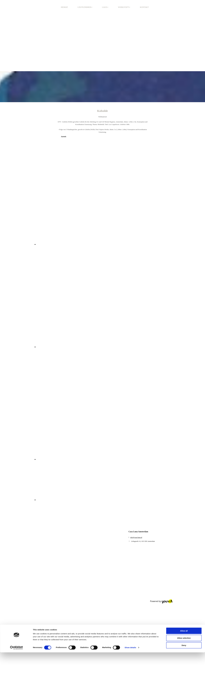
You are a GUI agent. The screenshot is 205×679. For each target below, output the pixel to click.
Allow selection (184, 506)
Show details (130, 516)
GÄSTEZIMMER (84, 7)
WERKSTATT (123, 7)
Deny (184, 513)
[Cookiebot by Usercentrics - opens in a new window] (16, 516)
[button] (63, 136)
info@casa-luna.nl (136, 537)
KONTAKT (144, 7)
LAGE (104, 7)
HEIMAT (64, 7)
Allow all (184, 499)
